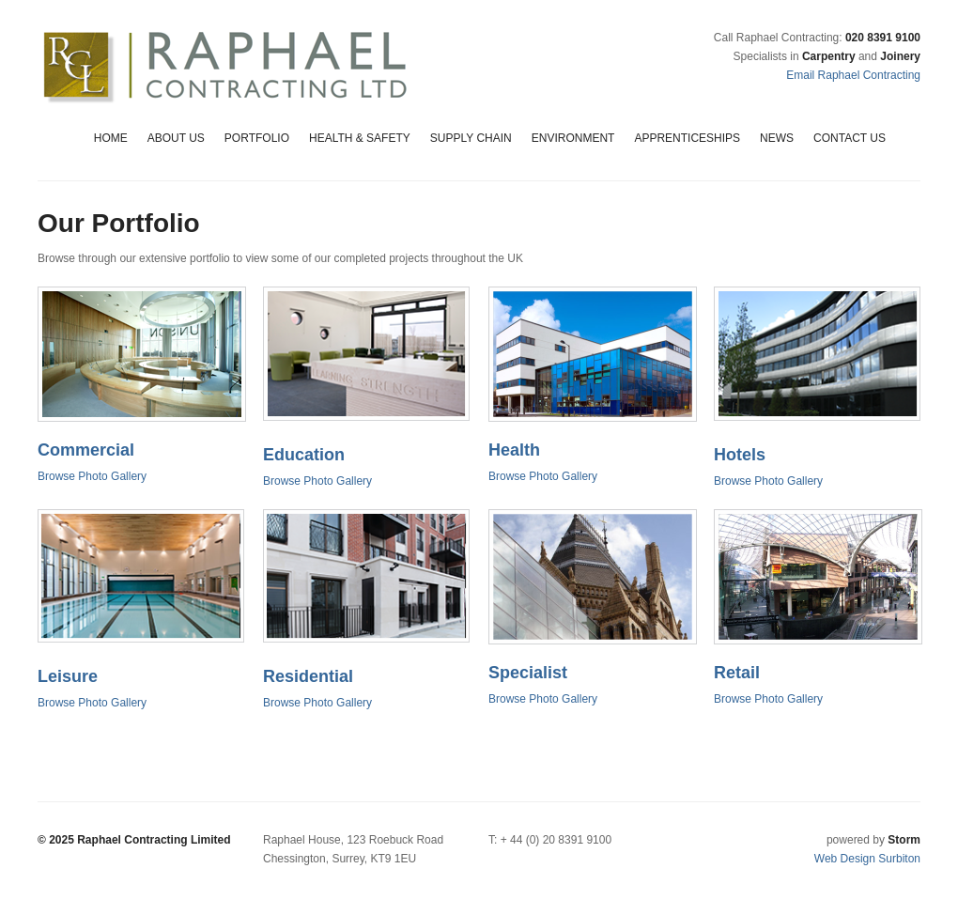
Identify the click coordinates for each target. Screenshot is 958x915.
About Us (176, 138)
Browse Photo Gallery (92, 476)
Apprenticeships (687, 138)
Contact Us (849, 138)
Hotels (739, 454)
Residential (308, 676)
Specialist (527, 672)
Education (304, 454)
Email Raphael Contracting (853, 75)
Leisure (68, 676)
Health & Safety (359, 138)
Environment (573, 138)
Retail (737, 672)
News (777, 138)
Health (514, 450)
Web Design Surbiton (867, 858)
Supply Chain (471, 138)
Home (111, 138)
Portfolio (256, 138)
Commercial (86, 450)
